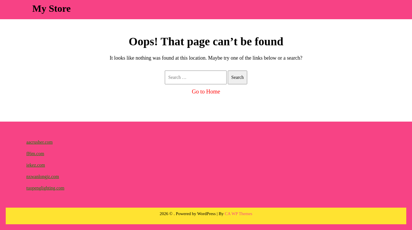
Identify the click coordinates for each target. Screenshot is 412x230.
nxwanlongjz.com (42, 176)
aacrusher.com (39, 142)
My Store (51, 8)
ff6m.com (35, 153)
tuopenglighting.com (45, 188)
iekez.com (35, 165)
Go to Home (206, 91)
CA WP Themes (238, 213)
